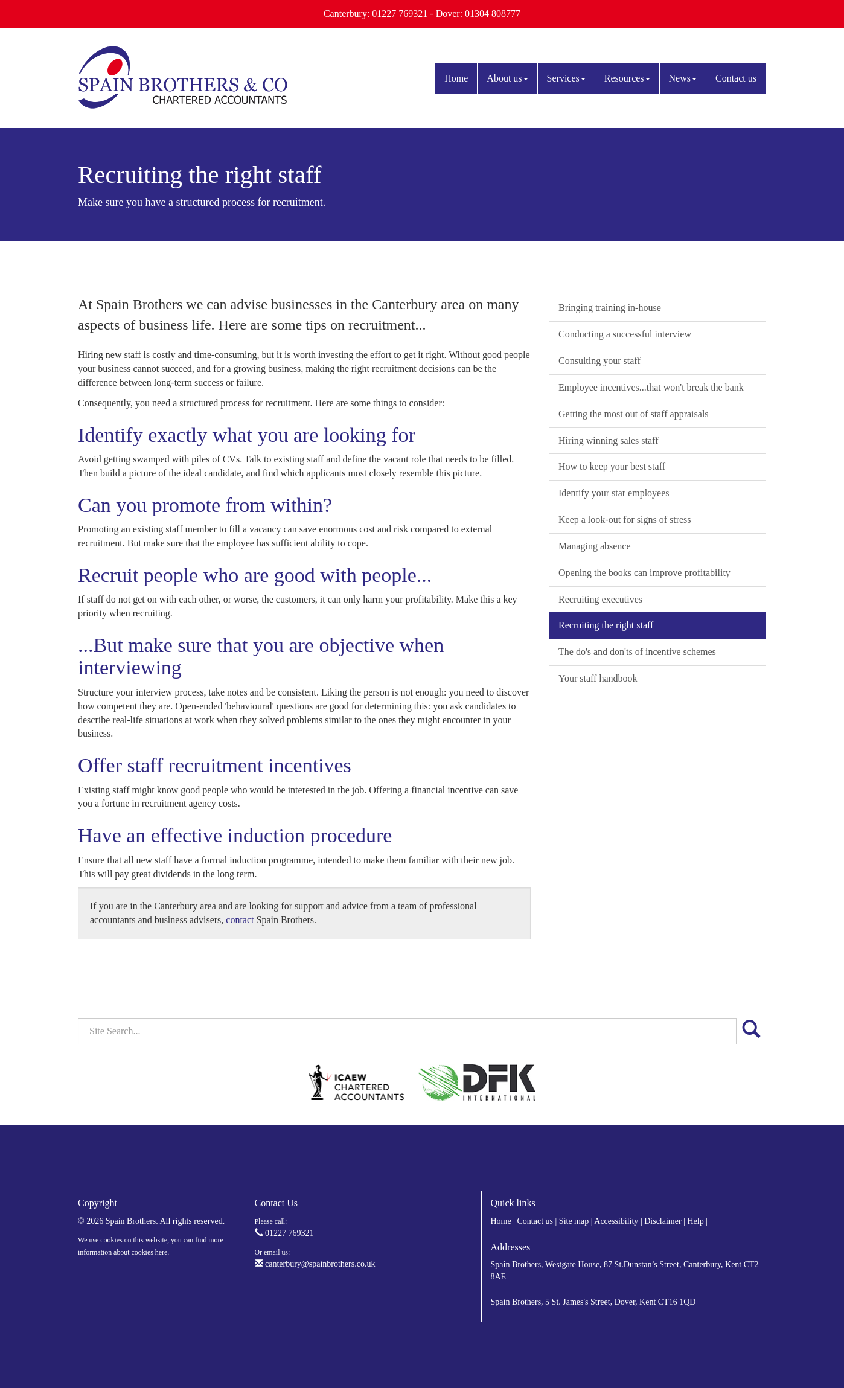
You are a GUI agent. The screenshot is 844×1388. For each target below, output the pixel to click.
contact (240, 920)
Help (695, 1221)
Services (566, 78)
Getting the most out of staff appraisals (633, 414)
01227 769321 (284, 1233)
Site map (574, 1221)
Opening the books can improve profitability (644, 573)
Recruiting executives (600, 599)
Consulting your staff (599, 361)
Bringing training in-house (609, 307)
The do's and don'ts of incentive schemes (637, 652)
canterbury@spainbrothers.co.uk (315, 1263)
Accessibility (616, 1221)
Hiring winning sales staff (608, 440)
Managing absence (594, 546)
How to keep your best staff (611, 466)
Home (456, 78)
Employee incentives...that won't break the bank (651, 387)
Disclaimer (662, 1221)
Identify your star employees (614, 493)
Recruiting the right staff (605, 625)
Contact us (735, 78)
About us (507, 78)
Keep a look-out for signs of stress (624, 519)
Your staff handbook (598, 678)
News (683, 78)
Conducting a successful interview (624, 334)
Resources (627, 78)
